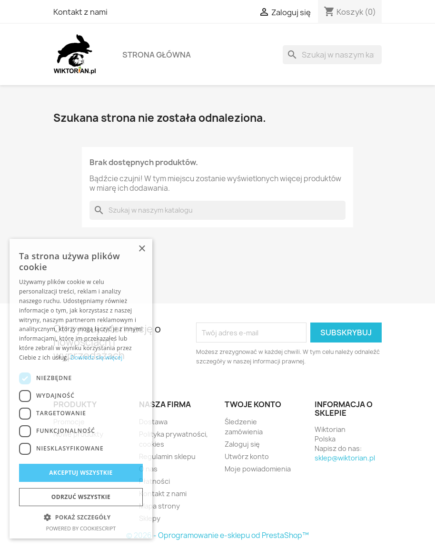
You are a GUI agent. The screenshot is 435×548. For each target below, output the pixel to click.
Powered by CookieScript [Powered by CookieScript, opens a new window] (81, 528)
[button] (81, 517)
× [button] (141, 249)
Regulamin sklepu (167, 456)
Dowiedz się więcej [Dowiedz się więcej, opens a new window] (96, 357)
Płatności (154, 481)
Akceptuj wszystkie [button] (80, 473)
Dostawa (153, 421)
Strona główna (156, 54)
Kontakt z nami (80, 12)
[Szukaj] (332, 54)
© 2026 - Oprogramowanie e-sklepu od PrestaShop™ (217, 535)
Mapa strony (159, 505)
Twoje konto (253, 404)
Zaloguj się (242, 444)
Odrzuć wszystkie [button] (80, 497)
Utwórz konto (247, 456)
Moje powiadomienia (258, 468)
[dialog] (81, 388)
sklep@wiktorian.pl (345, 457)
